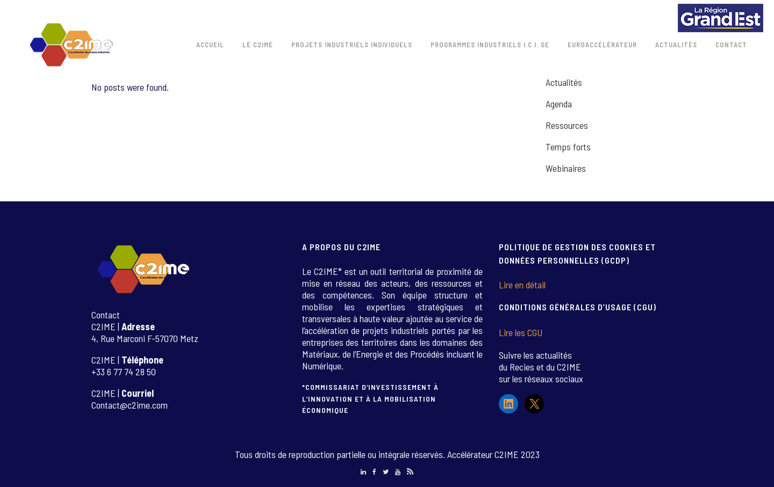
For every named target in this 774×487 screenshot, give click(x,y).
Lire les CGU (520, 332)
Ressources (567, 125)
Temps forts (568, 146)
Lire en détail (522, 284)
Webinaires (566, 168)
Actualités (564, 82)
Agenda (559, 104)
